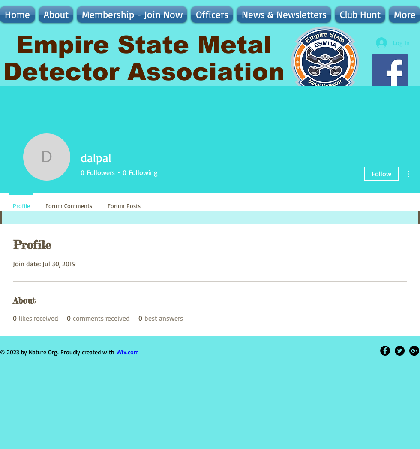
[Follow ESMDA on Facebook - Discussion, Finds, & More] (390, 72)
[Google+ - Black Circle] (414, 351)
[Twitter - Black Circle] (400, 351)
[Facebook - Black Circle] (385, 351)
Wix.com (128, 352)
